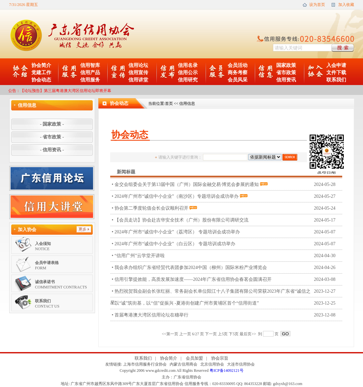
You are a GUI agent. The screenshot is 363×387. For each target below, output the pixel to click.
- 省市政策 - (52, 136)
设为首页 (317, 4)
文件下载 (336, 72)
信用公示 (188, 72)
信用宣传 (138, 72)
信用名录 (188, 65)
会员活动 (238, 65)
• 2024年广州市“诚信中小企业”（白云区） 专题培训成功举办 (227, 244)
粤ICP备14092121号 (227, 370)
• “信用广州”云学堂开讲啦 (227, 255)
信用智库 (90, 65)
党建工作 (41, 72)
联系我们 (336, 79)
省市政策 (286, 72)
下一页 (211, 334)
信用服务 (90, 79)
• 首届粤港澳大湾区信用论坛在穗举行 (227, 315)
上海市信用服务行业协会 (145, 364)
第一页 (172, 334)
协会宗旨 (219, 358)
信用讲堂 (138, 79)
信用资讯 (286, 79)
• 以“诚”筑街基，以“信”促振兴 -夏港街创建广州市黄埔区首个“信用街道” (227, 303)
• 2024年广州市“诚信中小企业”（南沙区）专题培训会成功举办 (227, 196)
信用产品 (90, 72)
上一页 (185, 334)
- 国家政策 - (52, 124)
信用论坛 (138, 65)
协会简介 (41, 65)
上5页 (223, 334)
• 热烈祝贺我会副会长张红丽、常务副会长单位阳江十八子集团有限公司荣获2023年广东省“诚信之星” (226, 291)
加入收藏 (346, 4)
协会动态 (41, 79)
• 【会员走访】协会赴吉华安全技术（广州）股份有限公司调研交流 (227, 220)
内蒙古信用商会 (183, 364)
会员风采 (238, 79)
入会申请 (336, 65)
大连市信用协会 (241, 364)
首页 (169, 103)
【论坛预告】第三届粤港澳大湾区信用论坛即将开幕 (65, 90)
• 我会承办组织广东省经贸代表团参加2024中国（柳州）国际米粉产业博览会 (227, 267)
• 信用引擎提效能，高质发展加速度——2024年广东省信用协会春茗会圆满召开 (227, 279)
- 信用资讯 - (52, 149)
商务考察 (238, 72)
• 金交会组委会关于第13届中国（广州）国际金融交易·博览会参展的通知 (227, 184)
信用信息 (187, 103)
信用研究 (188, 79)
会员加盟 (194, 358)
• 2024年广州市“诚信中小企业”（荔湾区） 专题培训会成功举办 (227, 232)
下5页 (234, 334)
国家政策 (286, 65)
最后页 (245, 334)
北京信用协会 (212, 364)
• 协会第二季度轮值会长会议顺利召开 (227, 208)
